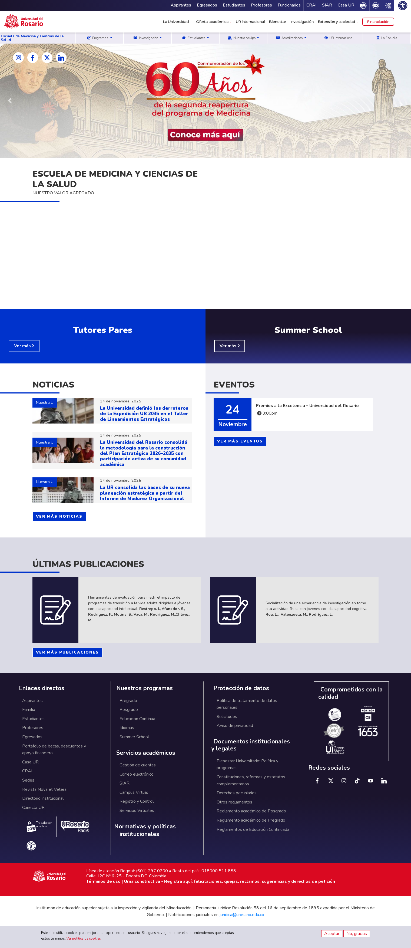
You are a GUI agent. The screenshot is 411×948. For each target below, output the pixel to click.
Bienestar (277, 21)
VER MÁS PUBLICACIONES (67, 652)
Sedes (28, 780)
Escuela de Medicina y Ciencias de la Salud (32, 38)
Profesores (261, 5)
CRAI (311, 5)
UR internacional (250, 21)
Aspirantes (181, 5)
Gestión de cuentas (138, 765)
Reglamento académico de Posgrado (251, 811)
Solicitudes (227, 717)
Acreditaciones (290, 38)
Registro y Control (137, 801)
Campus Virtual (134, 792)
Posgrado (129, 710)
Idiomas (127, 728)
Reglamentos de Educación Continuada (253, 829)
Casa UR (346, 5)
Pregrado (128, 701)
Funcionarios (289, 5)
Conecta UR (33, 808)
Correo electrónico (137, 774)
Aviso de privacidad (235, 726)
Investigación (302, 21)
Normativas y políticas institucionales (145, 830)
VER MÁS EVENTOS (240, 441)
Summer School (134, 737)
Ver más (23, 346)
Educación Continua (137, 719)
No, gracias (356, 934)
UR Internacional (339, 38)
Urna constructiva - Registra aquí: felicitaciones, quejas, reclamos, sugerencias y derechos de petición (229, 881)
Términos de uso (103, 881)
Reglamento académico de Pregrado (251, 820)
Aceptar (331, 934)
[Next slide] (401, 104)
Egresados (207, 5)
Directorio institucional (43, 798)
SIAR (327, 5)
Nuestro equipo (242, 38)
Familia (28, 710)
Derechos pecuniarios (237, 793)
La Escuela (386, 38)
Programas (98, 38)
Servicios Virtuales (137, 810)
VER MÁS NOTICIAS (59, 516)
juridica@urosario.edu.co (242, 915)
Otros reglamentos (234, 802)
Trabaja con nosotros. (39, 826)
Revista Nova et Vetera (44, 789)
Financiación (378, 21)
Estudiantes (234, 5)
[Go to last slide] (9, 100)
